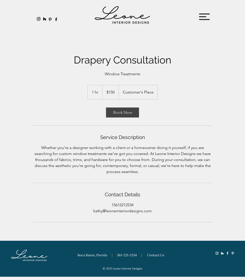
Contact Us (155, 255)
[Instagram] (38, 18)
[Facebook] (56, 19)
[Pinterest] (50, 19)
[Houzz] (44, 18)
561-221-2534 (127, 255)
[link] (122, 113)
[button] (204, 16)
